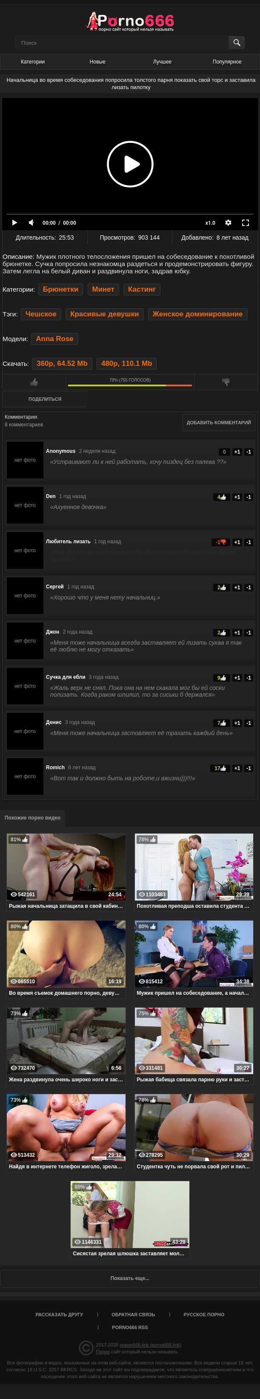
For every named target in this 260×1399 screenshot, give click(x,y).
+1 (237, 452)
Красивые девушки (104, 314)
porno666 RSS (130, 1327)
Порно (103, 1351)
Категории (33, 62)
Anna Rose (54, 339)
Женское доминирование (198, 314)
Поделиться (45, 399)
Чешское (41, 314)
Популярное (227, 62)
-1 (248, 452)
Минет (103, 289)
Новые (98, 62)
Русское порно (203, 1314)
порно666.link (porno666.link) (150, 1344)
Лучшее (162, 62)
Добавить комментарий (219, 422)
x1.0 (210, 223)
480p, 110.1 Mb (126, 363)
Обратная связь (133, 1314)
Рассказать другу (59, 1314)
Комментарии (21, 417)
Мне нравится (34, 382)
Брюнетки (61, 289)
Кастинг (142, 289)
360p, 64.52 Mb (62, 363)
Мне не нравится (226, 382)
